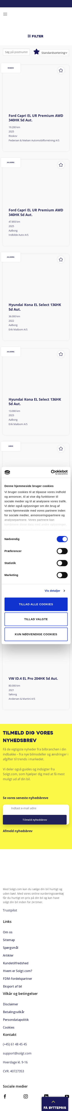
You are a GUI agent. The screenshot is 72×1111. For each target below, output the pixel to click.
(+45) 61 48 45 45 (15, 1044)
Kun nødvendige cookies (36, 634)
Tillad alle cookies (36, 604)
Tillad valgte (36, 619)
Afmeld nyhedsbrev (17, 831)
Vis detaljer (52, 590)
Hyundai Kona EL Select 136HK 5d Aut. (35, 307)
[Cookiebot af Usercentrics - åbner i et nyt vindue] (51, 472)
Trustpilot (10, 910)
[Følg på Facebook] (5, 1097)
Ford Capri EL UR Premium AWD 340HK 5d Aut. (36, 117)
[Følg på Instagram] (26, 1097)
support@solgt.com (17, 1053)
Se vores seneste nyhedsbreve (25, 798)
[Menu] (5, 14)
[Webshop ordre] (54, 52)
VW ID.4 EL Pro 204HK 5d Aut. (33, 678)
